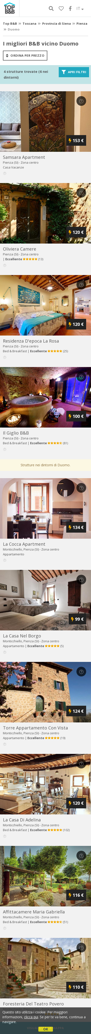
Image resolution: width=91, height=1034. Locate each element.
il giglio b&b (16, 433)
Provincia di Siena (56, 23)
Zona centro (30, 162)
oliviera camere (19, 249)
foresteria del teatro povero (33, 1004)
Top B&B (10, 23)
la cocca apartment (24, 544)
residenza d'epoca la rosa (31, 341)
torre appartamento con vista (35, 728)
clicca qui (31, 1017)
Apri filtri (74, 72)
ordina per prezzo (25, 55)
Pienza (81, 23)
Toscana (29, 23)
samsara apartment (24, 157)
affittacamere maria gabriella (34, 912)
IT (80, 8)
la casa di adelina (22, 820)
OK (45, 1029)
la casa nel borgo (22, 636)
